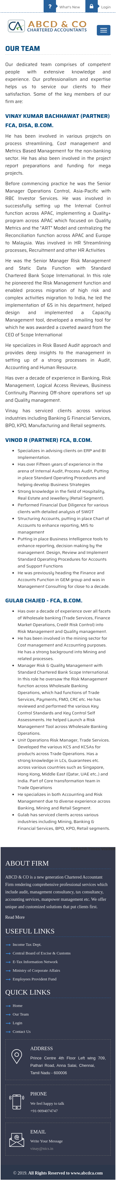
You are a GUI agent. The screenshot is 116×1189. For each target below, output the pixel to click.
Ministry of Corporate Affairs (36, 970)
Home (18, 1005)
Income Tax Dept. (27, 944)
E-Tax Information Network (35, 961)
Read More (15, 917)
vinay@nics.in (41, 1148)
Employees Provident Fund (35, 979)
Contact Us (22, 1031)
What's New (62, 7)
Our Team (21, 1014)
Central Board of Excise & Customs (42, 953)
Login (98, 7)
